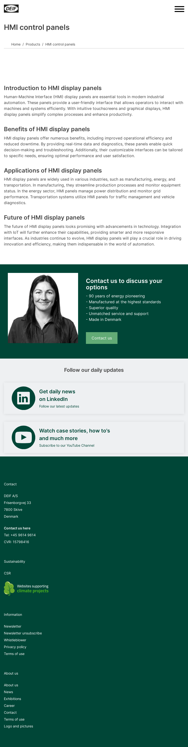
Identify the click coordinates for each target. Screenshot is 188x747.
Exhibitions (12, 699)
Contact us (102, 338)
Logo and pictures (18, 726)
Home (16, 44)
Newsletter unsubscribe (23, 633)
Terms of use (14, 654)
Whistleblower (15, 640)
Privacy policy (15, 647)
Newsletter (12, 626)
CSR (7, 573)
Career (9, 705)
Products (33, 44)
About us (11, 685)
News (8, 692)
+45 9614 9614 (23, 535)
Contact (10, 712)
